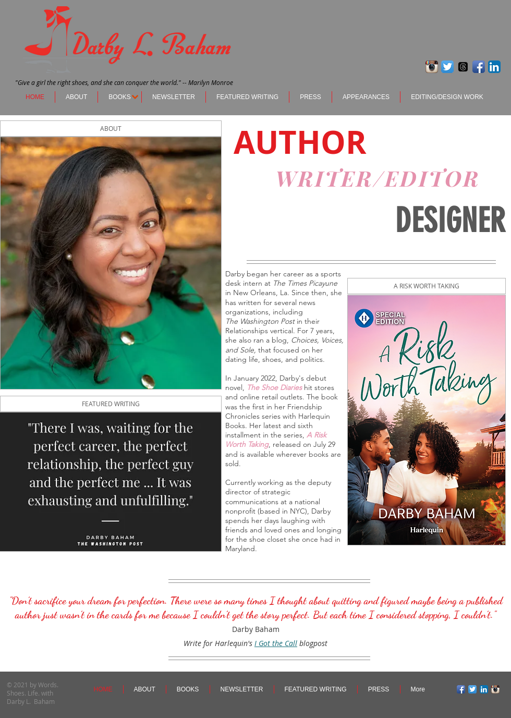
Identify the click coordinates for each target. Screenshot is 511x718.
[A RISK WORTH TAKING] (426, 286)
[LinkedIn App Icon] (494, 66)
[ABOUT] (111, 128)
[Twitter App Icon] (447, 66)
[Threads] (463, 66)
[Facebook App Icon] (478, 66)
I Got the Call (275, 643)
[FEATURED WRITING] (111, 404)
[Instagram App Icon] (431, 66)
